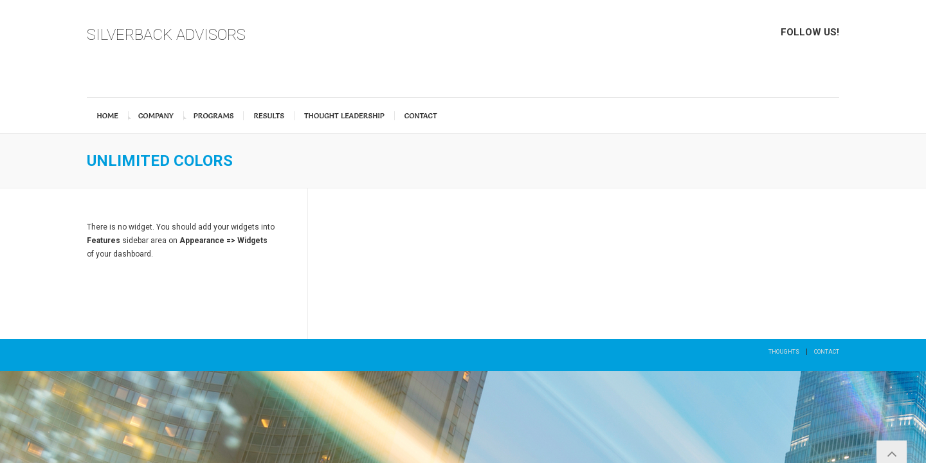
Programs (214, 115)
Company (156, 115)
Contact (420, 115)
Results (268, 115)
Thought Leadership (344, 115)
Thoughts (783, 352)
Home (107, 115)
